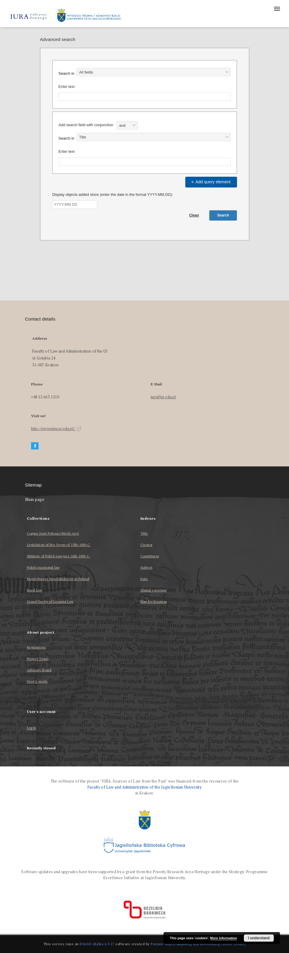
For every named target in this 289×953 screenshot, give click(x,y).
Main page (35, 499)
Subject (146, 567)
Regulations (36, 647)
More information (223, 938)
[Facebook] (35, 446)
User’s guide (37, 681)
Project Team (37, 658)
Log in (31, 728)
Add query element (210, 181)
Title (144, 533)
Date (144, 579)
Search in (66, 73)
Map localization (153, 601)
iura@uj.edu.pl (163, 397)
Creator (146, 544)
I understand (259, 938)
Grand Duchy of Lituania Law (50, 601)
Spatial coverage (153, 590)
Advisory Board (39, 670)
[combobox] (154, 72)
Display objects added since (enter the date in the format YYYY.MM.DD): (112, 195)
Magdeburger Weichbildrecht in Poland (58, 579)
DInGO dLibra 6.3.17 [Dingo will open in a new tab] (97, 944)
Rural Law (34, 590)
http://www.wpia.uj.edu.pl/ (56, 428)
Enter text (67, 87)
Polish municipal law (43, 567)
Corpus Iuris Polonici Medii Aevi (53, 533)
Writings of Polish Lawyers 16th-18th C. (58, 556)
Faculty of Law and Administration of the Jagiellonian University (144, 787)
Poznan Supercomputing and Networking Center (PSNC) (198, 944)
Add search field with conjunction (86, 125)
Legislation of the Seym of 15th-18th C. (59, 544)
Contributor (149, 556)
